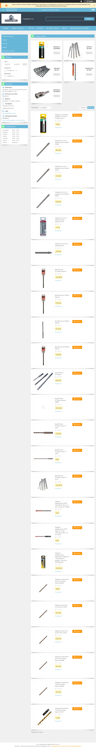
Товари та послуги (17, 28)
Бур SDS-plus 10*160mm (59, 373)
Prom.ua (57, 744)
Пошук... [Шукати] (89, 19)
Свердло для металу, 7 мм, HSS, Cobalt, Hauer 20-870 (61, 710)
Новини (4, 40)
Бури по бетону (89, 47)
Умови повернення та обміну (79, 28)
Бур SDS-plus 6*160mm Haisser (62, 322)
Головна (5, 28)
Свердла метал (57, 69)
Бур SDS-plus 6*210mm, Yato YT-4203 (61, 451)
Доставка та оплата (52, 28)
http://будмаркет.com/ (9, 113)
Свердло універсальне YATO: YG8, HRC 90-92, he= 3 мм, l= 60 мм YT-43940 (62, 504)
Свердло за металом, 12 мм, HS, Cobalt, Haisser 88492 (62, 581)
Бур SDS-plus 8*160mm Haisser (62, 347)
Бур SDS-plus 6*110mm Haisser (62, 296)
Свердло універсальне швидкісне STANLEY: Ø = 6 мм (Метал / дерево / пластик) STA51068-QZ (62, 557)
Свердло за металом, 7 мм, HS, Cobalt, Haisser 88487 (62, 684)
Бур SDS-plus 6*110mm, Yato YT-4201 (60, 426)
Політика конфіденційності (73, 746)
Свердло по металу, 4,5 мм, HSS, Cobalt (61, 631)
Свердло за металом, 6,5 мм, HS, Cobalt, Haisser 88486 (62, 658)
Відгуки (64, 28)
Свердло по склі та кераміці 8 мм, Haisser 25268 (62, 142)
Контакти (40, 28)
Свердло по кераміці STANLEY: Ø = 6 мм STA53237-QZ (61, 116)
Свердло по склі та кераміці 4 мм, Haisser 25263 (62, 168)
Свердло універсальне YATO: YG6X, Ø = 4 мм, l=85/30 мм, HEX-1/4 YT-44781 (61, 530)
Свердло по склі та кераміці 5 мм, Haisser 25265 (62, 194)
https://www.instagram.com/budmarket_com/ (14, 120)
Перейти (56, 53)
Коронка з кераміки (56, 90)
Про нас (31, 28)
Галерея (83, 107)
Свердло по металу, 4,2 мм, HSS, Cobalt (61, 606)
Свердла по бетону (89, 69)
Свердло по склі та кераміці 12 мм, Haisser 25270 (61, 219)
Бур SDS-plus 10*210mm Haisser (60, 270)
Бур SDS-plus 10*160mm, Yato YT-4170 (61, 477)
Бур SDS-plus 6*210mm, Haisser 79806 (60, 400)
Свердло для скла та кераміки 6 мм (61, 244)
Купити (78, 115)
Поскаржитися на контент (58, 746)
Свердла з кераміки (56, 47)
